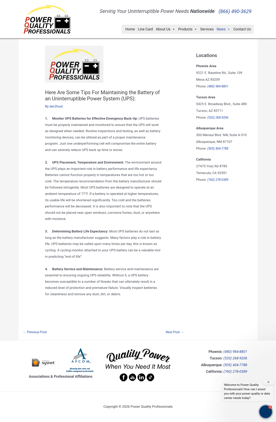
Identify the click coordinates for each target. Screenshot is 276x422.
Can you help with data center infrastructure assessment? (243, 396)
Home (130, 29)
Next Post (174, 332)
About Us (165, 29)
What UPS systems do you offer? (249, 371)
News (223, 29)
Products (187, 29)
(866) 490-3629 (235, 8)
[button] (265, 411)
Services (207, 29)
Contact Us (242, 29)
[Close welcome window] (268, 345)
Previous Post (35, 332)
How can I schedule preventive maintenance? (244, 382)
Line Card (145, 29)
